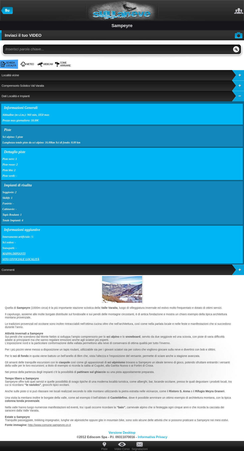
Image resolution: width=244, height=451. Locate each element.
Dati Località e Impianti (123, 96)
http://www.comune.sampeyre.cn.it (49, 425)
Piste (104, 449)
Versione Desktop (121, 432)
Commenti (123, 270)
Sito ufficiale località (20, 259)
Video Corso (122, 449)
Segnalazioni (140, 449)
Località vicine (123, 75)
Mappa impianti (13, 253)
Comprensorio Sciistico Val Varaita (123, 85)
